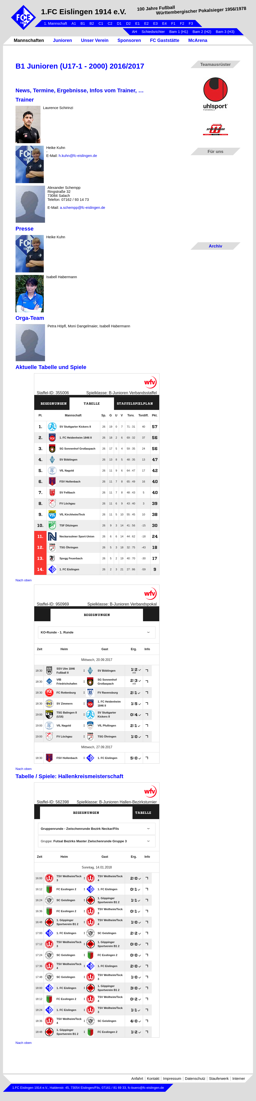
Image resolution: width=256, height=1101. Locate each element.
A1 (74, 23)
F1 (173, 23)
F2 (182, 23)
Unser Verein (94, 40)
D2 (128, 23)
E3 (155, 23)
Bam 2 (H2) (201, 32)
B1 (82, 23)
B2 (92, 23)
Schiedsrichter (153, 32)
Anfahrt (137, 1079)
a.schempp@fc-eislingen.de (82, 208)
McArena (197, 40)
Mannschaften (29, 40)
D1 (119, 23)
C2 (110, 23)
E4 (164, 23)
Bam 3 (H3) (225, 32)
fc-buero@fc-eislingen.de (146, 1088)
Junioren (62, 40)
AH (134, 32)
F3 (191, 23)
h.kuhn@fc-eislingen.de (78, 156)
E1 (137, 23)
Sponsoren (129, 40)
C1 (100, 23)
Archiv (215, 246)
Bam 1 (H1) (178, 32)
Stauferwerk (218, 1079)
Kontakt (153, 1079)
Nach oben (24, 580)
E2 (146, 23)
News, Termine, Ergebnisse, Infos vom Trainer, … (80, 90)
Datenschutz (195, 1079)
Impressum (172, 1079)
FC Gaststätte (164, 40)
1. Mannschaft (55, 23)
